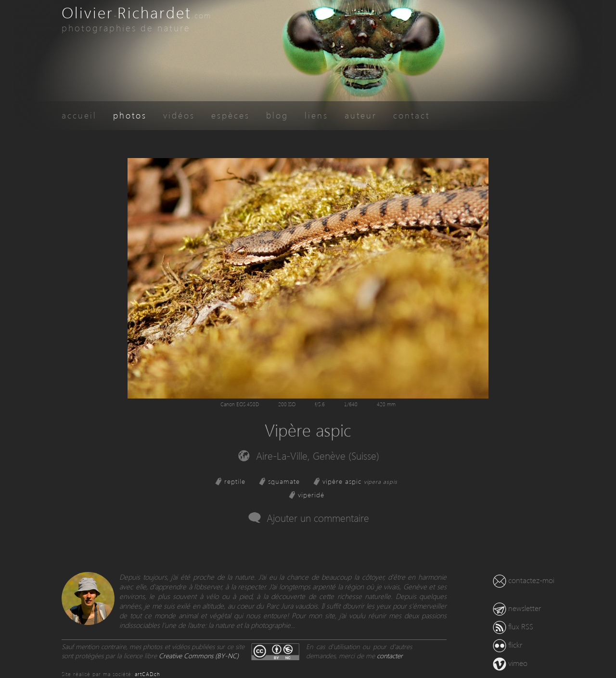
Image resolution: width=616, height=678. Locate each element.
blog (277, 115)
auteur (361, 115)
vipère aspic (360, 481)
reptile (234, 481)
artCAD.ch (147, 674)
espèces (230, 115)
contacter (390, 655)
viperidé (311, 494)
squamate (284, 481)
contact (411, 115)
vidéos (179, 115)
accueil (79, 115)
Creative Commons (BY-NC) (199, 655)
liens (316, 115)
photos (130, 115)
